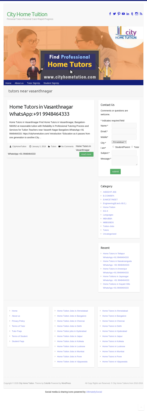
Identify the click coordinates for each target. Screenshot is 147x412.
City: (103, 143)
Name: (104, 125)
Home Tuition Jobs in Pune (69, 356)
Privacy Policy (18, 321)
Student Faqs (18, 341)
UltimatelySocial (94, 392)
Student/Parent (122, 147)
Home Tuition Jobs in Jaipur (69, 336)
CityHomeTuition (19, 146)
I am (103, 148)
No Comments (67, 146)
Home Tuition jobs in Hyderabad (71, 331)
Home (8, 83)
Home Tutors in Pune (112, 356)
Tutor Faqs (17, 331)
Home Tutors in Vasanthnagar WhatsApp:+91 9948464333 (41, 110)
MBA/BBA (107, 218)
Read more (86, 154)
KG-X (105, 211)
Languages (108, 215)
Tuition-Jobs (108, 226)
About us (19, 83)
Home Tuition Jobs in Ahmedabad (72, 311)
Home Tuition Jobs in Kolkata (70, 341)
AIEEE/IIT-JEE (109, 192)
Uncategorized (109, 234)
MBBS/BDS (108, 222)
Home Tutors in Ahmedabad (115, 311)
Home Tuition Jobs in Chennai (70, 321)
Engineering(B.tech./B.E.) (114, 203)
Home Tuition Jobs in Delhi (69, 326)
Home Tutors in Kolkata (113, 341)
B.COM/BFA (108, 196)
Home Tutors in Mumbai (113, 351)
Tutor (136, 147)
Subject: (105, 153)
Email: (104, 131)
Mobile (104, 137)
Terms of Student (19, 336)
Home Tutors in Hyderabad (114, 331)
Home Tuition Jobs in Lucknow (71, 346)
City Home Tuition (27, 14)
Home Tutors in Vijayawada (114, 361)
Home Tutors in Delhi (112, 326)
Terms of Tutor (18, 326)
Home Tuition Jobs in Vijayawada (72, 361)
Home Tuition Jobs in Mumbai (70, 351)
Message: (106, 158)
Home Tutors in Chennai (113, 321)
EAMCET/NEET (110, 199)
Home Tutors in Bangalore (114, 316)
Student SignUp (51, 83)
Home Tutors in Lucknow (113, 346)
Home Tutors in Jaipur (112, 336)
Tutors (53, 146)
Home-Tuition (109, 207)
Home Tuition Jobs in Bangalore (71, 316)
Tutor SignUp (33, 83)
